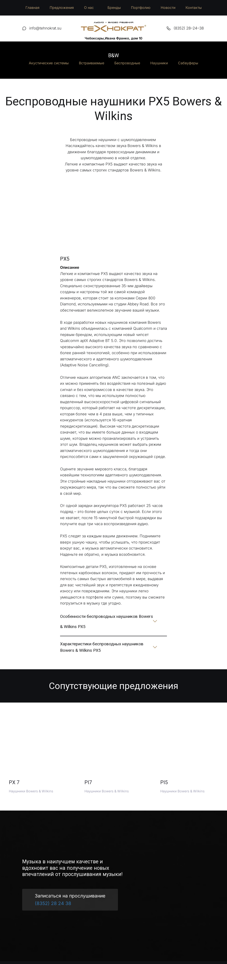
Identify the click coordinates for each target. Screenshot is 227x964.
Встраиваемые (91, 63)
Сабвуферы (188, 63)
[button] (90, 7)
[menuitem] (32, 7)
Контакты (194, 7)
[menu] (113, 7)
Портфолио (141, 7)
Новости (168, 7)
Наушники (159, 63)
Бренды (114, 7)
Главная (32, 7)
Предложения (62, 7)
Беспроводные (127, 63)
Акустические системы (49, 63)
